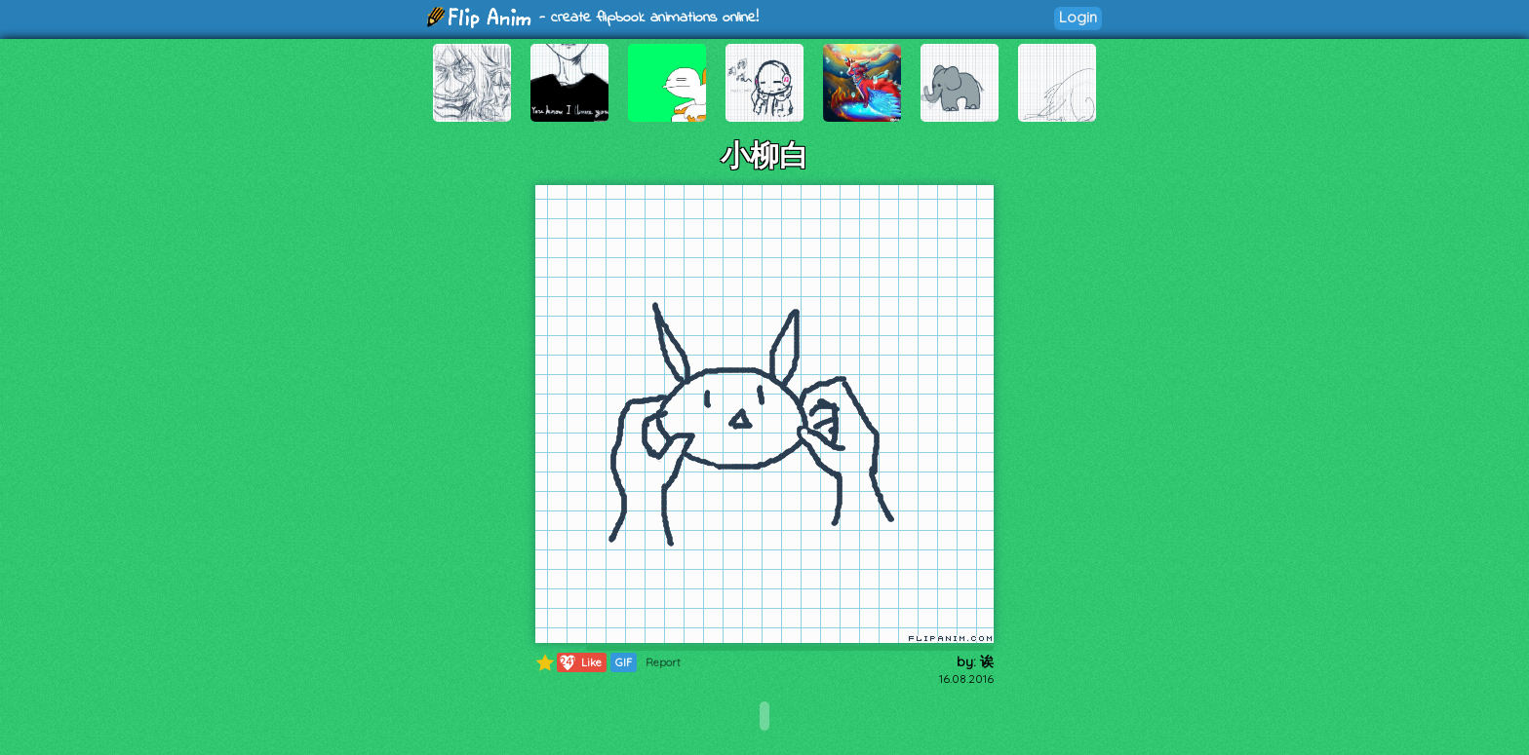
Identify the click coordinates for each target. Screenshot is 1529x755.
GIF (623, 662)
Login (1078, 17)
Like (580, 662)
